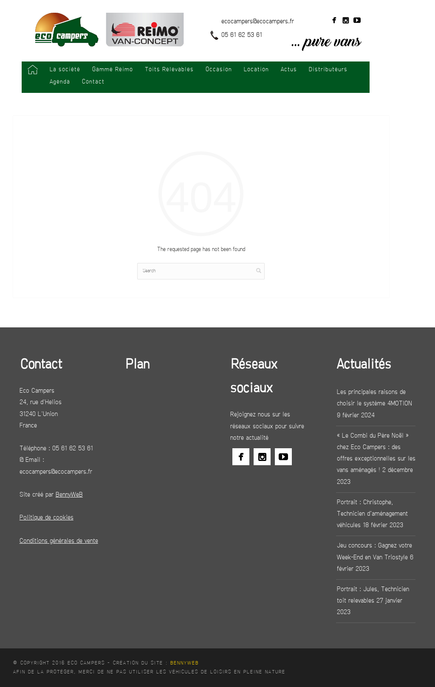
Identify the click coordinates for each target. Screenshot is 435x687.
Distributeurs (328, 70)
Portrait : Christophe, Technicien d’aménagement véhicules (372, 514)
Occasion (219, 70)
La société (65, 70)
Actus (289, 70)
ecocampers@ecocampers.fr (257, 22)
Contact (93, 82)
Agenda (60, 82)
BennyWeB (184, 663)
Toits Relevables (169, 70)
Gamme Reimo (112, 70)
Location (256, 70)
